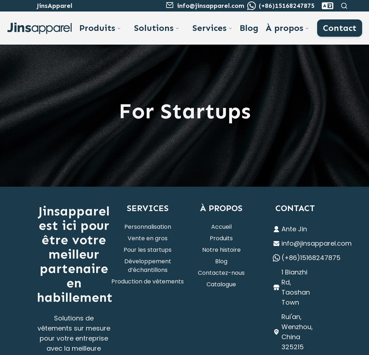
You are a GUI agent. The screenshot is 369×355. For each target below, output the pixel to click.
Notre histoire (221, 250)
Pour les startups (148, 250)
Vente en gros (148, 238)
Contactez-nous (221, 273)
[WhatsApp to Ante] (251, 5)
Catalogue (221, 284)
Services (209, 28)
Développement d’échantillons (147, 265)
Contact (339, 28)
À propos (284, 28)
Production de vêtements (147, 281)
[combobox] (327, 6)
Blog (249, 28)
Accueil (221, 227)
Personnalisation (147, 227)
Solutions (154, 28)
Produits (97, 28)
